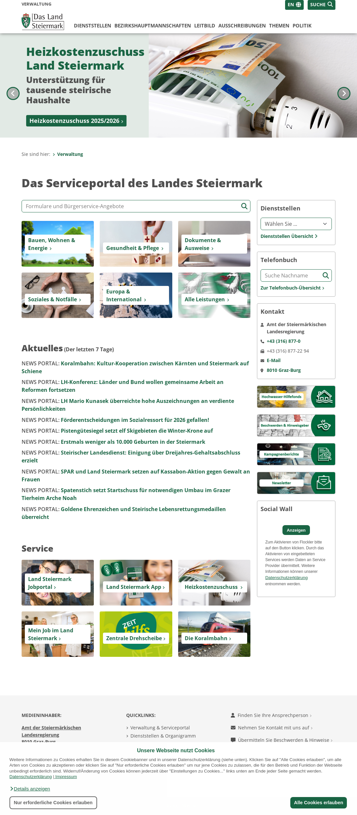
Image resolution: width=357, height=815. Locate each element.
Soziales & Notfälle (52, 299)
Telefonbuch (279, 260)
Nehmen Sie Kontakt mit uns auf (272, 727)
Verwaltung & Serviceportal (160, 727)
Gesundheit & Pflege (132, 248)
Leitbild (204, 25)
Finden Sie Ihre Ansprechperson (271, 715)
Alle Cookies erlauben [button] (318, 802)
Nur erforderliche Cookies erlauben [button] (53, 802)
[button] (29, 788)
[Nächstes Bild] (343, 85)
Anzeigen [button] (296, 530)
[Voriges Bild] (13, 85)
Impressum (66, 776)
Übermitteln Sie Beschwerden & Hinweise (281, 740)
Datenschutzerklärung (30, 776)
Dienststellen (92, 25)
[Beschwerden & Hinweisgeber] (296, 425)
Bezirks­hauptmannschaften (152, 25)
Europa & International (124, 295)
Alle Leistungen (205, 299)
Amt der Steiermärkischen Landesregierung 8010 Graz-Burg (51, 734)
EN (291, 4)
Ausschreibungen (242, 25)
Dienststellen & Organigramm (163, 736)
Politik (302, 25)
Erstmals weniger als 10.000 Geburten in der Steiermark (113, 441)
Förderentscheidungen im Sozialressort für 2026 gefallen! (115, 420)
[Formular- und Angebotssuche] (136, 206)
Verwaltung (68, 154)
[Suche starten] (244, 206)
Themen (279, 25)
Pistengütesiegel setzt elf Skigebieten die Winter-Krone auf (117, 430)
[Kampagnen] (296, 454)
